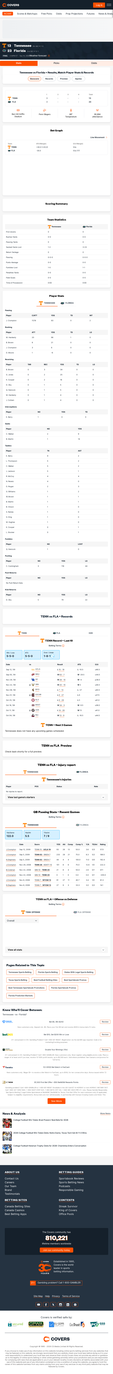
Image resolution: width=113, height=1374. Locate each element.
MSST (37, 705)
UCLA (37, 669)
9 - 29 (61, 700)
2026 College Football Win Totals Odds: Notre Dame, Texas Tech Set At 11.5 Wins (50, 1133)
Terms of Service (71, 1296)
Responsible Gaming (71, 1190)
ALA (37, 700)
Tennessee (22, 45)
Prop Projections (74, 13)
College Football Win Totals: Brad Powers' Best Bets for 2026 (40, 1120)
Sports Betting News (71, 1182)
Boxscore (34, 79)
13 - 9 (62, 715)
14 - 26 (62, 710)
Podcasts (64, 1186)
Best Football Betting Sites (45, 980)
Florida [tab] (67, 303)
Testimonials (12, 1193)
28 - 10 (62, 680)
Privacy (56, 1296)
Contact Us (11, 1178)
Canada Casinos (14, 1210)
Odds (59, 13)
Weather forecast (38, 55)
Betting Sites (16, 1200)
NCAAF (7, 13)
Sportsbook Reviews (71, 1178)
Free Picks (46, 13)
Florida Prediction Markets (20, 995)
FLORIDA (82, 772)
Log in (99, 5)
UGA (37, 710)
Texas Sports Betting (17, 980)
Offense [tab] (30, 912)
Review (105, 1022)
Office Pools (66, 1214)
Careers (9, 1182)
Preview (64, 79)
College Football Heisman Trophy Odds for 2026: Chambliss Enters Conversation (49, 1146)
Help (47, 1296)
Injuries (78, 79)
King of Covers (68, 1210)
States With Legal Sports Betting (78, 972)
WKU (37, 674)
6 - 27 (61, 695)
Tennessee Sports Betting (19, 972)
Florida (20, 50)
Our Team (10, 1186)
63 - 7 (62, 675)
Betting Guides (71, 1172)
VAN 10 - (42, 870)
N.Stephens (11, 860)
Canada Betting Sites (17, 1206)
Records (49, 79)
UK (36, 679)
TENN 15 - (43, 849)
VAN (37, 684)
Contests (66, 1200)
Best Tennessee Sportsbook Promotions (26, 988)
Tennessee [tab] (47, 303)
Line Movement (97, 137)
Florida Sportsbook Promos (63, 988)
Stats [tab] (18, 63)
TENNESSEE (30, 772)
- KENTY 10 (43, 865)
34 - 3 (62, 705)
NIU (36, 715)
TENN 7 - (43, 880)
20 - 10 (62, 685)
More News (105, 1113)
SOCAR (38, 694)
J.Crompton (11, 849)
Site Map (38, 1296)
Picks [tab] (56, 63)
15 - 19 (61, 669)
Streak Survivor (68, 1206)
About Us (12, 1172)
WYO (37, 689)
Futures (91, 13)
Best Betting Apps (15, 1214)
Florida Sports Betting (48, 972)
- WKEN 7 (42, 854)
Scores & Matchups (27, 13)
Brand (8, 1190)
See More (56, 1101)
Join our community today (56, 1250)
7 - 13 (61, 690)
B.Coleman (10, 870)
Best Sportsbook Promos (75, 980)
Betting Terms (56, 645)
